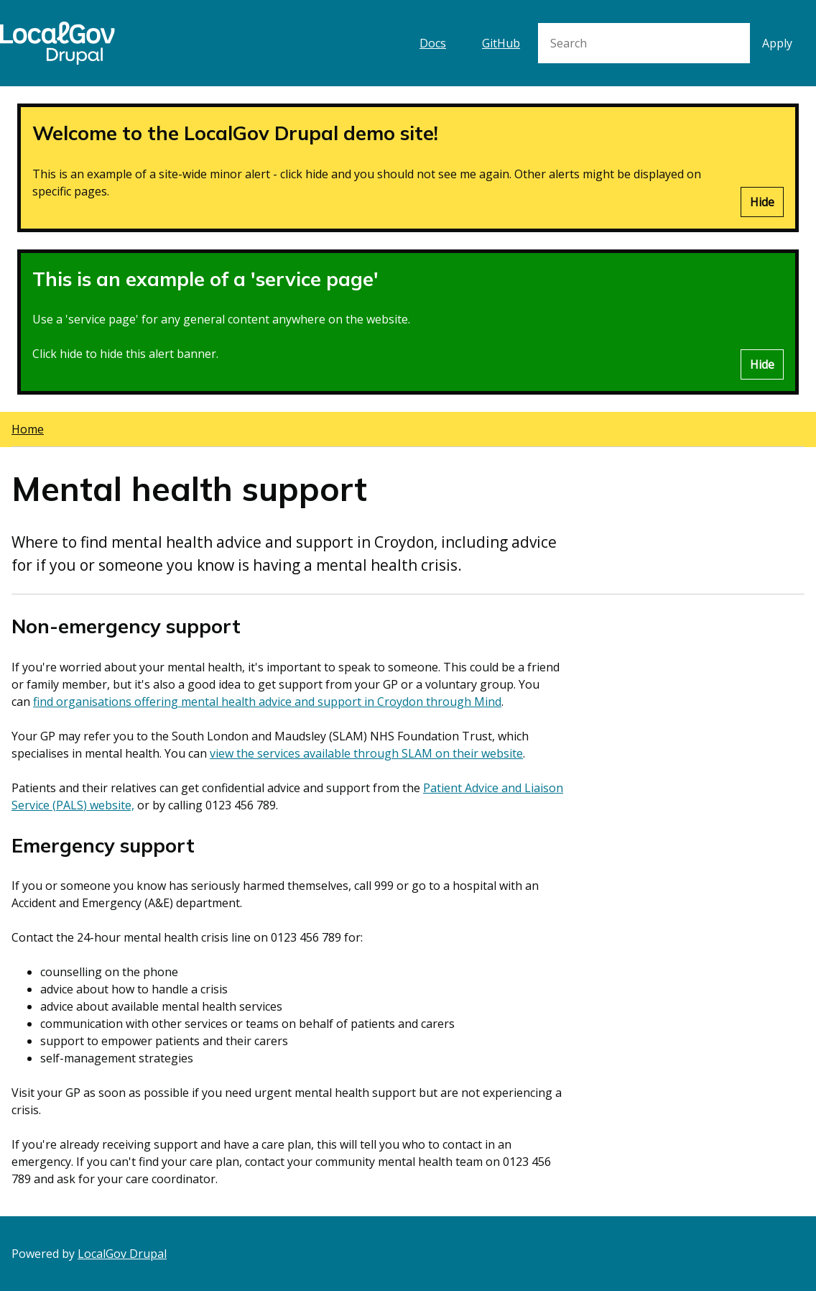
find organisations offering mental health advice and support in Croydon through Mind (267, 701)
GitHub (501, 43)
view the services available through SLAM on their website (366, 753)
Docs (432, 43)
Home (27, 429)
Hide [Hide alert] (762, 202)
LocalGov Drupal (122, 1254)
